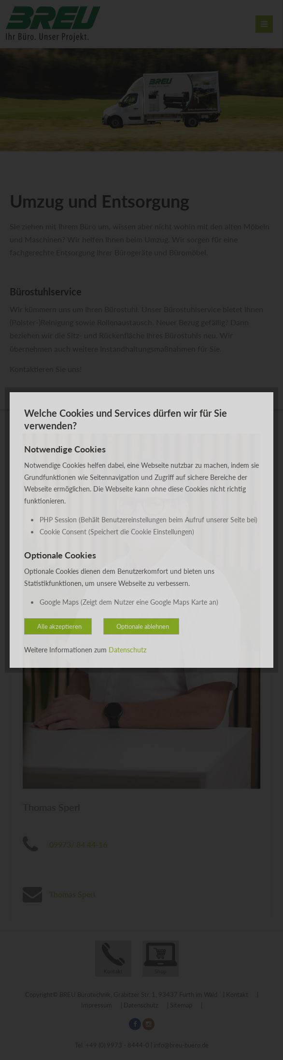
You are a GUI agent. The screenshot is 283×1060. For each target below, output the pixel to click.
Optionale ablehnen (142, 626)
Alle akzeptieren (59, 626)
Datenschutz (127, 650)
